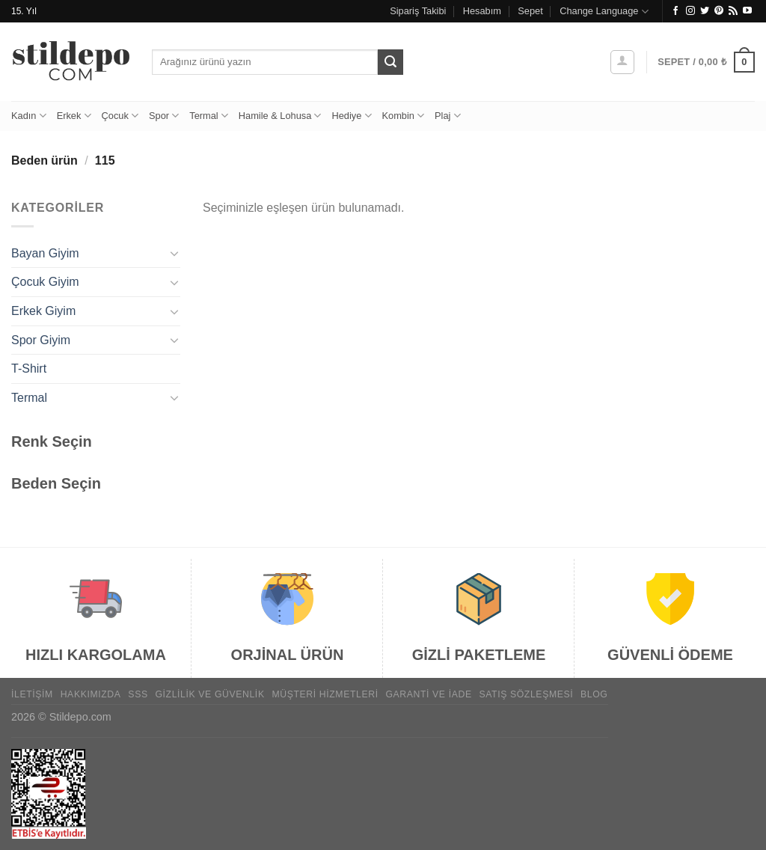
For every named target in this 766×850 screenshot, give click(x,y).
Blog (593, 694)
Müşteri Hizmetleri (325, 694)
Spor (164, 115)
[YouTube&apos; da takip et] (747, 11)
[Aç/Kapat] (174, 253)
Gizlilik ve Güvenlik (209, 694)
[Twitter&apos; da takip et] (704, 11)
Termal (208, 115)
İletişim (32, 694)
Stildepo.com (80, 717)
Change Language (604, 11)
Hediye (351, 115)
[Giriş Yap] (622, 62)
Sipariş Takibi (418, 10)
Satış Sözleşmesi (526, 694)
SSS (137, 694)
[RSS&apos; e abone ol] (733, 11)
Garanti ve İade (428, 694)
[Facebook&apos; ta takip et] (675, 11)
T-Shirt (28, 368)
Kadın (28, 115)
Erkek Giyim (43, 311)
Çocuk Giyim (45, 281)
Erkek (74, 115)
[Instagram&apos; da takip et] (690, 11)
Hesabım (482, 10)
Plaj (448, 115)
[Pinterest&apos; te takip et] (718, 11)
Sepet (530, 10)
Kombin (403, 115)
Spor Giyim (40, 340)
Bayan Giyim (45, 253)
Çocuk (120, 115)
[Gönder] (390, 62)
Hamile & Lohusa (280, 115)
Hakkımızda (91, 694)
